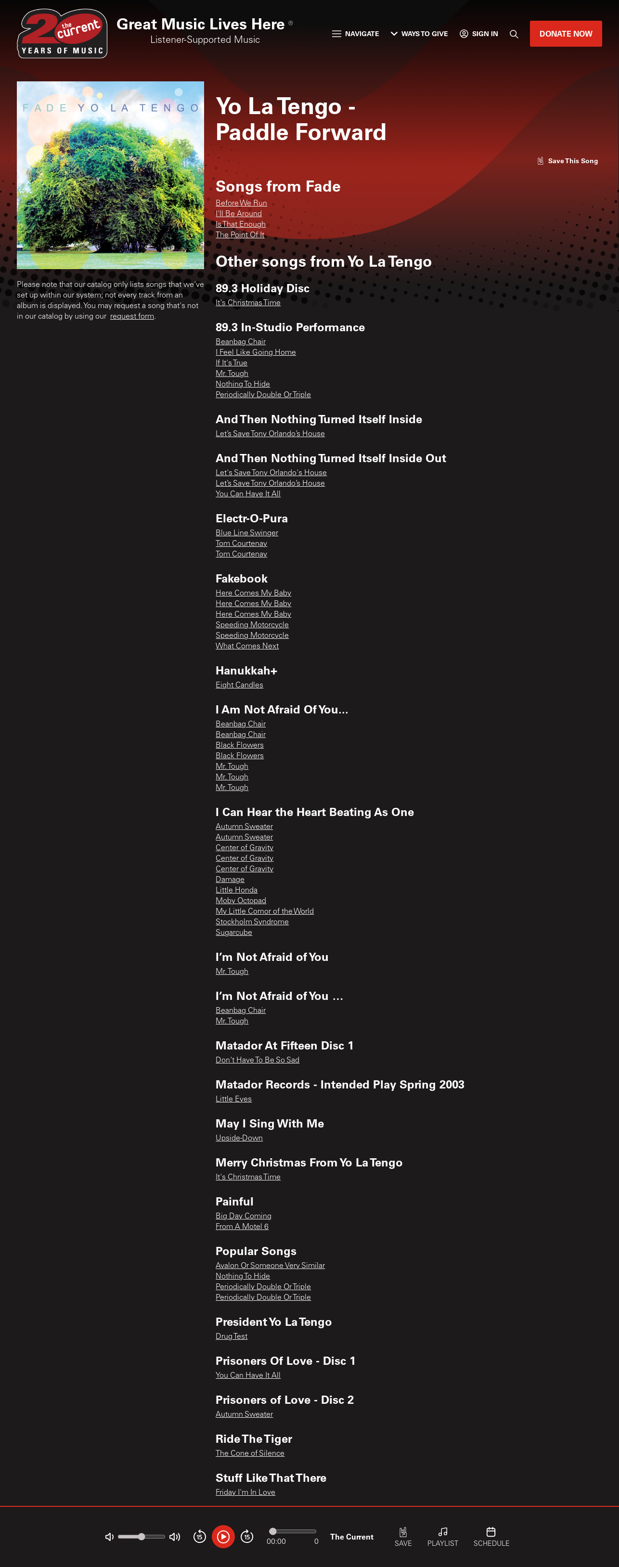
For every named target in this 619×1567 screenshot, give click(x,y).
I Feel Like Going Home (256, 353)
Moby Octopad (241, 901)
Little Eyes (234, 1099)
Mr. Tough (232, 374)
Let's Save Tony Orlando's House (271, 473)
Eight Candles (239, 685)
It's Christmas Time (248, 303)
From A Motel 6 (242, 1227)
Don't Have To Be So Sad (257, 1060)
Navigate (355, 33)
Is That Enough (241, 225)
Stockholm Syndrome (252, 922)
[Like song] (567, 161)
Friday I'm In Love (245, 1493)
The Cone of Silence (250, 1454)
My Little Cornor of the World (265, 912)
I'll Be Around (239, 214)
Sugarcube (234, 933)
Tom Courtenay (241, 544)
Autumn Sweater (244, 827)
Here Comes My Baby (253, 593)
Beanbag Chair (241, 342)
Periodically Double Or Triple (263, 395)
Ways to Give (419, 33)
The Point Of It (240, 235)
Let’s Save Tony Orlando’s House (270, 434)
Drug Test (231, 1337)
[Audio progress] (293, 1531)
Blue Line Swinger (247, 533)
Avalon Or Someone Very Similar (270, 1266)
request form (132, 317)
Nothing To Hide (243, 385)
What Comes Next (247, 646)
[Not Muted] (109, 1537)
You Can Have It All (248, 494)
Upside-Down (239, 1138)
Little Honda (237, 890)
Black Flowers (240, 746)
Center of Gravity (244, 848)
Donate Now (566, 33)
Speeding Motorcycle (252, 625)
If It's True (231, 363)
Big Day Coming (243, 1216)
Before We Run (241, 203)
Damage (230, 880)
